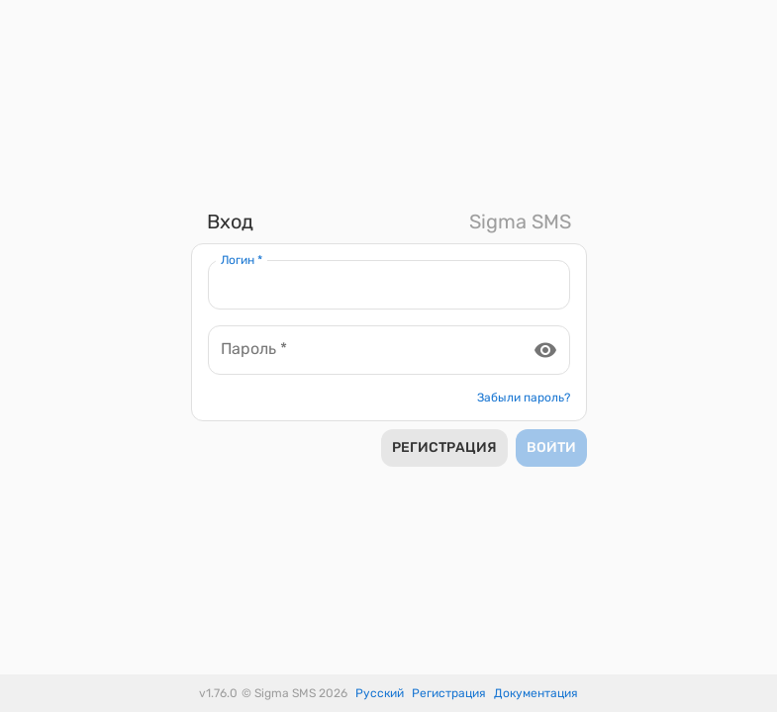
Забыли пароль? (523, 397)
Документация (536, 693)
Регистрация (449, 693)
